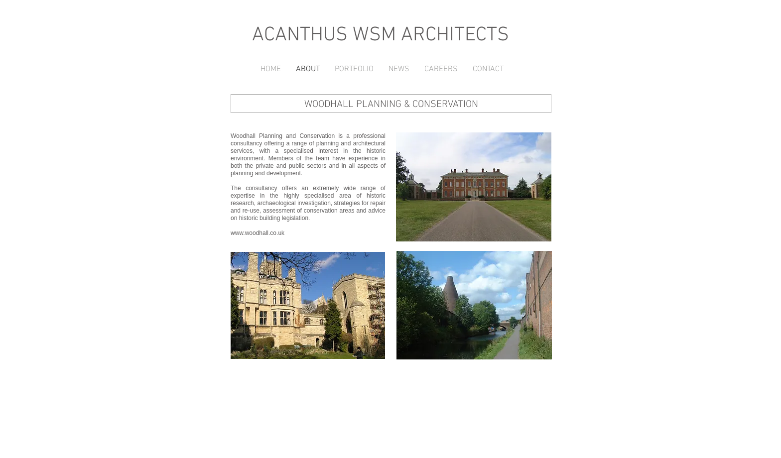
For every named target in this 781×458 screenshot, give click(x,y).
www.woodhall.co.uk (257, 232)
